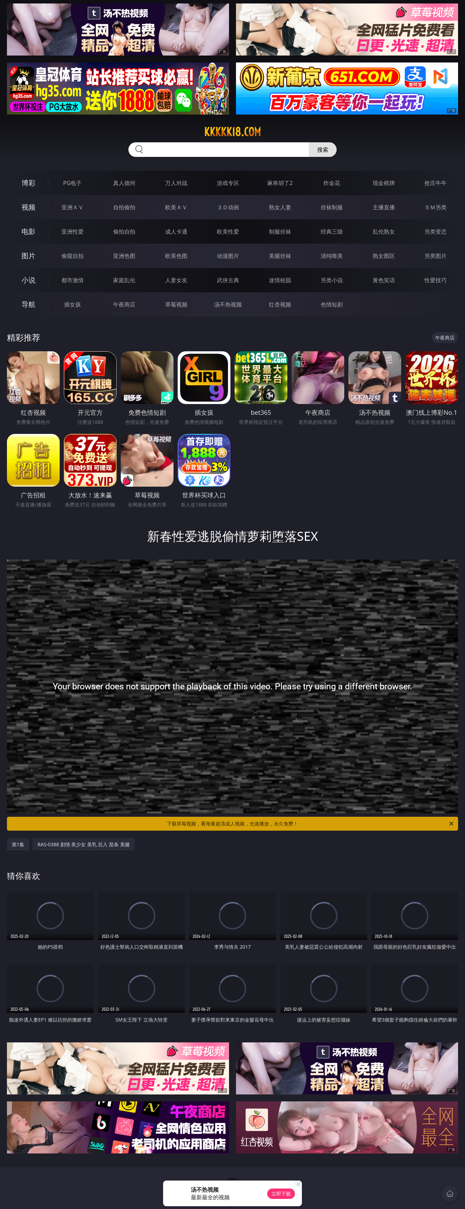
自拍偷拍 (124, 207)
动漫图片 (228, 256)
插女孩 (72, 304)
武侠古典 (228, 280)
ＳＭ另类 (435, 207)
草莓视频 (176, 304)
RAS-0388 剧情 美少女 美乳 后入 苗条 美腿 (83, 844)
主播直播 (384, 207)
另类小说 (332, 280)
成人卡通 (176, 231)
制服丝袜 (280, 231)
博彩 (28, 182)
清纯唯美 (332, 256)
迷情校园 (280, 280)
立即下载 (281, 1193)
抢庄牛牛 (435, 183)
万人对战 (176, 183)
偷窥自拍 (72, 256)
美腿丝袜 (280, 256)
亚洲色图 (124, 256)
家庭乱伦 (124, 280)
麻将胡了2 (280, 183)
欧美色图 (176, 256)
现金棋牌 (384, 183)
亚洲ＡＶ (72, 207)
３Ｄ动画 (228, 207)
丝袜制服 (332, 207)
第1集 (18, 844)
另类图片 (435, 256)
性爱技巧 (435, 280)
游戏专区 (228, 183)
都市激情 (72, 280)
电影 (28, 231)
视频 (28, 207)
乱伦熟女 (384, 231)
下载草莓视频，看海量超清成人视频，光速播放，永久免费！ (311, 824)
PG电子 (72, 183)
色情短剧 (332, 304)
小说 (28, 280)
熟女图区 (384, 256)
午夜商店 (124, 304)
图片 (28, 255)
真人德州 (124, 183)
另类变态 (435, 231)
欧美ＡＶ (176, 207)
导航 (28, 304)
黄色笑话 (384, 280)
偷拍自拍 (124, 231)
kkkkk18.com (232, 132)
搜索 (322, 149)
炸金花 (331, 183)
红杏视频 (280, 304)
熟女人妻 (280, 207)
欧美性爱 (228, 231)
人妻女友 (176, 280)
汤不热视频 (228, 304)
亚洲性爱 (72, 231)
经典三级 (332, 231)
